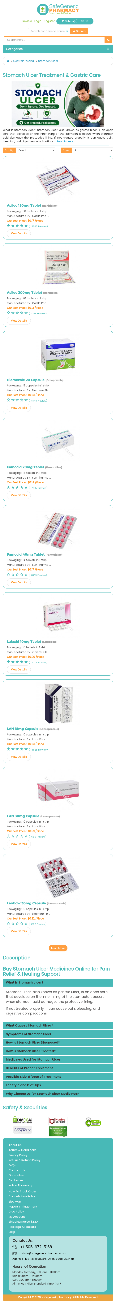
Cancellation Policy (22, 1196)
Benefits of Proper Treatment (29, 1068)
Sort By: (9, 150)
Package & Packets (22, 1227)
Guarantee (16, 1175)
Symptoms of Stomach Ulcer (28, 1034)
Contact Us (17, 1170)
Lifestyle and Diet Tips (23, 1085)
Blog (12, 1232)
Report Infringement (23, 1206)
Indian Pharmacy (20, 1185)
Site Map (15, 1201)
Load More (58, 948)
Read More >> (66, 141)
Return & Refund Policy (24, 1160)
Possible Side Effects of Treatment (33, 1077)
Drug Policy (16, 1211)
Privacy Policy (18, 1155)
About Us (15, 1145)
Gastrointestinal (23, 61)
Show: (66, 150)
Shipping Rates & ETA (23, 1222)
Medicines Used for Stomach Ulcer (33, 1059)
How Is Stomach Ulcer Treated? (31, 1051)
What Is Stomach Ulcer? (24, 982)
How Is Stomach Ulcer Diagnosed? (33, 1042)
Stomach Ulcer (48, 61)
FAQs (12, 1165)
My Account (17, 1217)
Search (79, 31)
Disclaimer (16, 1180)
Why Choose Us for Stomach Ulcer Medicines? (42, 1094)
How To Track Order (22, 1191)
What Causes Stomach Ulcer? (29, 1025)
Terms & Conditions (23, 1150)
